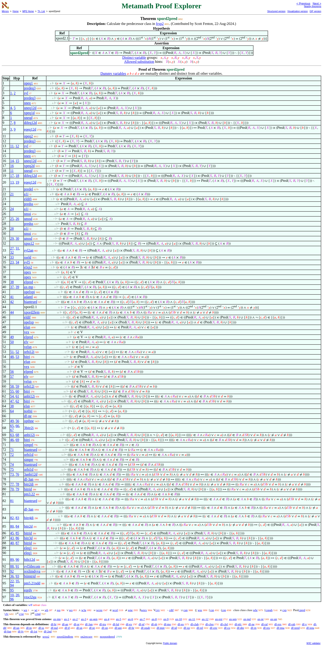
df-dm (240, 627)
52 (17, 352)
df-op (105, 627)
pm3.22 (29, 494)
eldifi (28, 199)
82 (12, 518)
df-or (76, 624)
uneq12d (30, 108)
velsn (28, 347)
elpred (28, 282)
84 (17, 526)
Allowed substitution (139, 62)
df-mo (167, 624)
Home (16, 11)
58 (12, 386)
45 (12, 533)
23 (12, 262)
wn (25, 610)
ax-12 (205, 619)
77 (12, 484)
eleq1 (28, 548)
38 (12, 282)
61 (17, 396)
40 (12, 543)
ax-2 (75, 619)
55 (12, 391)
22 (12, 581)
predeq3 (30, 88)
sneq (27, 103)
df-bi (53, 624)
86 (17, 538)
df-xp (186, 627)
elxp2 (28, 267)
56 (12, 371)
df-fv (21, 631)
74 (12, 464)
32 (12, 252)
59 (17, 386)
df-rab (291, 624)
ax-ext (218, 619)
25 (12, 219)
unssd (28, 219)
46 (12, 440)
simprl (28, 445)
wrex (144, 610)
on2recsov (86, 636)
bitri (27, 357)
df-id (174, 627)
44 (12, 312)
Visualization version (297, 11)
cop (224, 610)
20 (17, 595)
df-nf (141, 624)
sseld (27, 257)
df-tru (102, 624)
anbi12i (29, 396)
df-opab (145, 627)
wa (58, 610)
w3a (83, 610)
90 (17, 559)
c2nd (37, 614)
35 (17, 581)
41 (12, 297)
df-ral (264, 624)
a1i (26, 194)
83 (17, 518)
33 (12, 257)
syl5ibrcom (32, 566)
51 (12, 352)
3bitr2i (29, 428)
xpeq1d (29, 113)
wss (200, 610)
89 (12, 559)
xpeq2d (29, 166)
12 (17, 146)
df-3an (28, 479)
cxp (284, 610)
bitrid (28, 489)
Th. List (41, 11)
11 (11, 146)
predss (28, 204)
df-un (16, 627)
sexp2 (45, 636)
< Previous (303, 3)
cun (185, 610)
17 (12, 176)
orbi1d (28, 454)
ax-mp (28, 287)
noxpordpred (107, 636)
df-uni (118, 627)
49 (12, 337)
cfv (7, 614)
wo (71, 610)
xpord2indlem (65, 636)
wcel (115, 610)
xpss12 (29, 243)
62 (17, 401)
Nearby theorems (312, 6)
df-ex (129, 624)
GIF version (315, 11)
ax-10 (178, 619)
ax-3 (83, 619)
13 (12, 182)
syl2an (28, 250)
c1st (21, 614)
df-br (131, 627)
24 (12, 209)
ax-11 (192, 619)
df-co (227, 627)
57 (12, 376)
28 (12, 228)
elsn (27, 406)
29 (12, 238)
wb (46, 610)
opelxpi (29, 292)
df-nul (54, 627)
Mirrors (5, 11)
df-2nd (48, 631)
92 (12, 571)
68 (17, 435)
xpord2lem (31, 312)
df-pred (295, 627)
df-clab (194, 624)
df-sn (79, 627)
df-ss (41, 627)
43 (12, 538)
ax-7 (142, 619)
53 (17, 357)
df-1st (33, 631)
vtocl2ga (30, 597)
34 (17, 262)
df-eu (181, 624)
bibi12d (29, 559)
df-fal (116, 624)
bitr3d (28, 538)
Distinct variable (134, 57)
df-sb (154, 624)
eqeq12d (30, 129)
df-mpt (160, 627)
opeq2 (28, 136)
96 (12, 599)
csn (212, 610)
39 (17, 287)
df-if (67, 627)
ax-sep (233, 619)
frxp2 (160, 24)
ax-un (273, 619)
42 (12, 302)
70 (12, 489)
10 (12, 595)
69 (17, 440)
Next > (317, 3)
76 (17, 474)
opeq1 (28, 83)
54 (12, 396)
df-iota (310, 627)
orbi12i (29, 352)
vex (26, 332)
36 (12, 576)
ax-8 (154, 619)
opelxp (29, 322)
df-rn (253, 627)
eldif (27, 317)
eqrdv (28, 590)
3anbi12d (30, 474)
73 (12, 474)
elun (27, 327)
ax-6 (130, 619)
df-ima (280, 627)
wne (130, 610)
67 (12, 430)
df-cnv (213, 627)
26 (17, 219)
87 (17, 543)
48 (12, 357)
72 (12, 454)
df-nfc (238, 624)
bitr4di (29, 518)
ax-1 (66, 619)
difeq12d (30, 123)
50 (12, 342)
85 (17, 533)
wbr (255, 610)
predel (28, 189)
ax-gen (93, 619)
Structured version (276, 11)
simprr (28, 459)
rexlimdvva (32, 571)
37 (12, 287)
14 (12, 161)
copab (269, 610)
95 (12, 590)
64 (12, 411)
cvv (157, 610)
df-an (65, 624)
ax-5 (118, 619)
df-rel (199, 627)
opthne (29, 421)
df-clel (224, 624)
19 (17, 182)
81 (12, 501)
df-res (266, 627)
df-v (304, 624)
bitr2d (28, 526)
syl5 (27, 262)
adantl (28, 297)
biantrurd (30, 302)
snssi (27, 214)
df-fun (7, 631)
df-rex (278, 624)
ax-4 (106, 619)
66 (17, 426)
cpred (302, 610)
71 (12, 450)
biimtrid (30, 576)
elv (26, 342)
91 (17, 566)
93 (17, 576)
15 (17, 161)
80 (12, 526)
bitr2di (29, 484)
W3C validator (313, 643)
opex (27, 272)
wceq (99, 610)
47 (12, 401)
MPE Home (28, 11)
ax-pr (261, 619)
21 (12, 194)
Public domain (170, 643)
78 (17, 484)
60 (17, 391)
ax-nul (247, 619)
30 (17, 238)
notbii (28, 411)
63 (12, 435)
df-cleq (209, 624)
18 (17, 176)
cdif (171, 610)
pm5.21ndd (32, 583)
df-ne (28, 416)
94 (12, 585)
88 (12, 566)
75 (12, 469)
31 (17, 248)
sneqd (28, 118)
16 (12, 166)
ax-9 (166, 619)
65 (12, 426)
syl (26, 93)
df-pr (92, 627)
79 (17, 489)
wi (35, 610)
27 (12, 248)
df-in (29, 627)
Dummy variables (113, 73)
